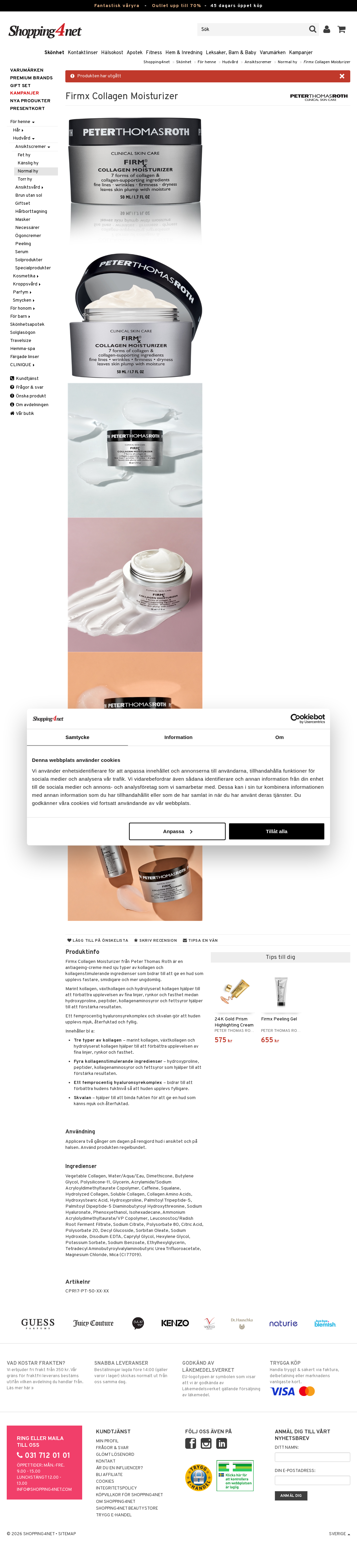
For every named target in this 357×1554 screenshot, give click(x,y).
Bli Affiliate (109, 1475)
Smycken (24, 300)
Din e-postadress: (295, 1471)
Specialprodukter (33, 268)
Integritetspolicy (116, 1488)
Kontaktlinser (83, 53)
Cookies (105, 1481)
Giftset (22, 203)
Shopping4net (156, 62)
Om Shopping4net (115, 1502)
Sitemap (67, 1534)
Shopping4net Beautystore (127, 1508)
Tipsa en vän (200, 940)
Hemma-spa (22, 349)
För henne (207, 62)
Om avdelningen (29, 405)
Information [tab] (178, 737)
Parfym (23, 292)
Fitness (154, 53)
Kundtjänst (24, 379)
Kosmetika (26, 276)
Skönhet (54, 53)
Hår (19, 130)
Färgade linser (24, 357)
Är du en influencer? (119, 1468)
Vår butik (22, 414)
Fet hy (24, 155)
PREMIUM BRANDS (31, 78)
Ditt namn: (286, 1447)
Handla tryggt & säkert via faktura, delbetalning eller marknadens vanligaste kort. (310, 1377)
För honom (23, 308)
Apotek (134, 53)
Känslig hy (28, 163)
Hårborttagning (31, 212)
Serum (21, 252)
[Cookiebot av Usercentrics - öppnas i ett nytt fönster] (295, 719)
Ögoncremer (28, 236)
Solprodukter (28, 260)
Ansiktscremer (258, 62)
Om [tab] (279, 737)
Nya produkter (30, 101)
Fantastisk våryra (116, 6)
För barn (20, 316)
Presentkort (27, 109)
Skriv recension (155, 940)
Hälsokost (112, 53)
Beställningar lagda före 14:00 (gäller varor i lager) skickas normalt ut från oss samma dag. (134, 1372)
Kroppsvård (27, 284)
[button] (342, 29)
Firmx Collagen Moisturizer (326, 62)
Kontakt (106, 1461)
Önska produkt (28, 396)
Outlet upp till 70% (176, 6)
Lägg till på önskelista (98, 940)
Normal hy (287, 62)
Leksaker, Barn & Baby (231, 53)
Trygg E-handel (114, 1515)
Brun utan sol (28, 195)
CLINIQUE (23, 365)
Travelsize (20, 341)
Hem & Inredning (183, 53)
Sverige (339, 1534)
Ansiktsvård (29, 187)
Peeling (23, 244)
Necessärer (27, 228)
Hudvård (230, 62)
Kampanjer (301, 53)
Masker (22, 220)
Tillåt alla (276, 831)
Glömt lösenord (115, 1455)
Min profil (107, 1441)
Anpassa (177, 831)
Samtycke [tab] (78, 737)
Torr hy (25, 179)
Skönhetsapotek (27, 324)
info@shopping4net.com (44, 1489)
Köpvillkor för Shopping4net (129, 1495)
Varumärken (273, 53)
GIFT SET (20, 86)
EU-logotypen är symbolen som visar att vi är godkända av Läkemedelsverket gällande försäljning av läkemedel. (222, 1379)
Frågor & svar (26, 387)
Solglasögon (22, 333)
